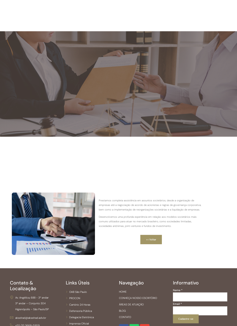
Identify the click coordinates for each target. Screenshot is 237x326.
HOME (129, 311)
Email (177, 323)
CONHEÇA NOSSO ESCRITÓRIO (145, 317)
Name (177, 309)
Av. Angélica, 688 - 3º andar (29, 311)
